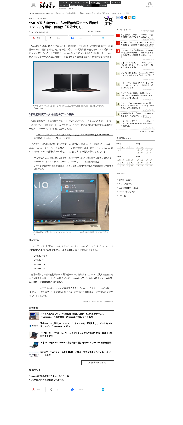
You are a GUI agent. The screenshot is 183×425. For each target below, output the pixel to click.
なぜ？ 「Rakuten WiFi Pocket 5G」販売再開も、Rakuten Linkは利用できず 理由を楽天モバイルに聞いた (137, 105)
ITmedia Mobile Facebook (122, 17)
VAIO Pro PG (39, 108)
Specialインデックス (127, 192)
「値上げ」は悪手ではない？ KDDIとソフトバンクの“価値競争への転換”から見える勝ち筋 (137, 123)
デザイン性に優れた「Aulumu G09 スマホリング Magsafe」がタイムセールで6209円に (137, 75)
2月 (132, 147)
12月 (138, 147)
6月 (147, 150)
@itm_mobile (126, 17)
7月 (142, 150)
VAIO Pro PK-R (40, 256)
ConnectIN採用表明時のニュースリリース (50, 376)
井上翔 (91, 32)
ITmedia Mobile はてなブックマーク (133, 17)
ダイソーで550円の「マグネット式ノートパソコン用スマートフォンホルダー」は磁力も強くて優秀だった (137, 65)
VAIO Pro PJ (39, 260)
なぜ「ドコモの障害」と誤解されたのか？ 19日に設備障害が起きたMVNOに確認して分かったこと (137, 95)
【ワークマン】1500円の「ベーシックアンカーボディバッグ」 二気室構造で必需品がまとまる (137, 85)
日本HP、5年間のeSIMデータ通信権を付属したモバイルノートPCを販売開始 (75, 343)
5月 (119, 147)
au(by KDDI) (45, 13)
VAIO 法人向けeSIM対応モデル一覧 (47, 380)
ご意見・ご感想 (125, 180)
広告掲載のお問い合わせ (129, 188)
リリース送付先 (125, 184)
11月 (142, 147)
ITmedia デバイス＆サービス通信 (118, 17)
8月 (138, 150)
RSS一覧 (122, 196)
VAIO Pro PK (39, 264)
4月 (123, 147)
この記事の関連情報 (96, 362)
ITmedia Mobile (34, 13)
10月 (147, 147)
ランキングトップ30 (146, 132)
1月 (119, 150)
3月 (128, 147)
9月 (151, 147)
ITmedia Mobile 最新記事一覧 (129, 17)
